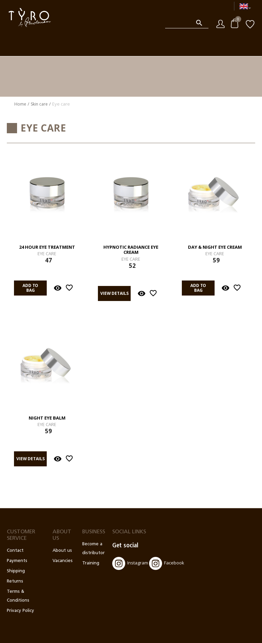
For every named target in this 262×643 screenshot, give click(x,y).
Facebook (166, 563)
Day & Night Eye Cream (215, 247)
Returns (15, 581)
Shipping (16, 571)
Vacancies (63, 561)
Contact (15, 550)
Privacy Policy (20, 610)
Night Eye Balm (47, 418)
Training (90, 563)
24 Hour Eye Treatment (47, 247)
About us (62, 550)
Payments (17, 561)
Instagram (130, 563)
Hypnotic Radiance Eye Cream (130, 250)
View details (114, 293)
